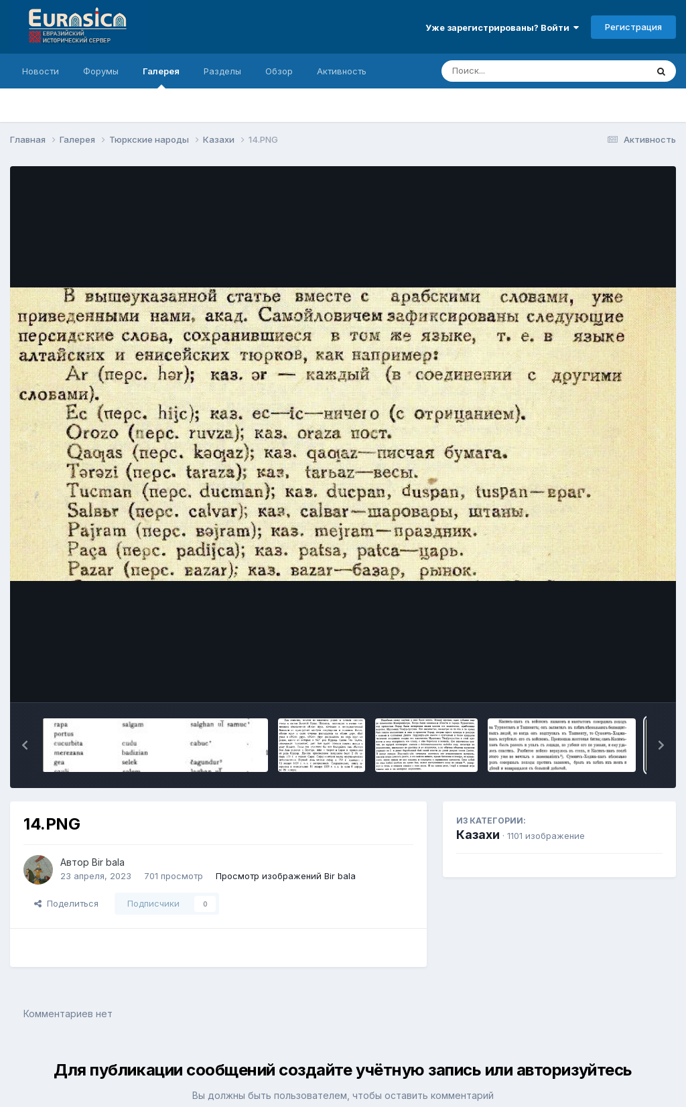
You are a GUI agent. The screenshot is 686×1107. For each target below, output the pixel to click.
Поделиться (66, 903)
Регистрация (633, 26)
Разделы (222, 71)
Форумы (101, 71)
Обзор (279, 71)
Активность (341, 71)
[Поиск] (518, 71)
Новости (40, 71)
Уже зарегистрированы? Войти (502, 27)
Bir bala (108, 862)
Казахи (478, 835)
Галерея (161, 77)
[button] (25, 745)
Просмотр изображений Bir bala (286, 875)
